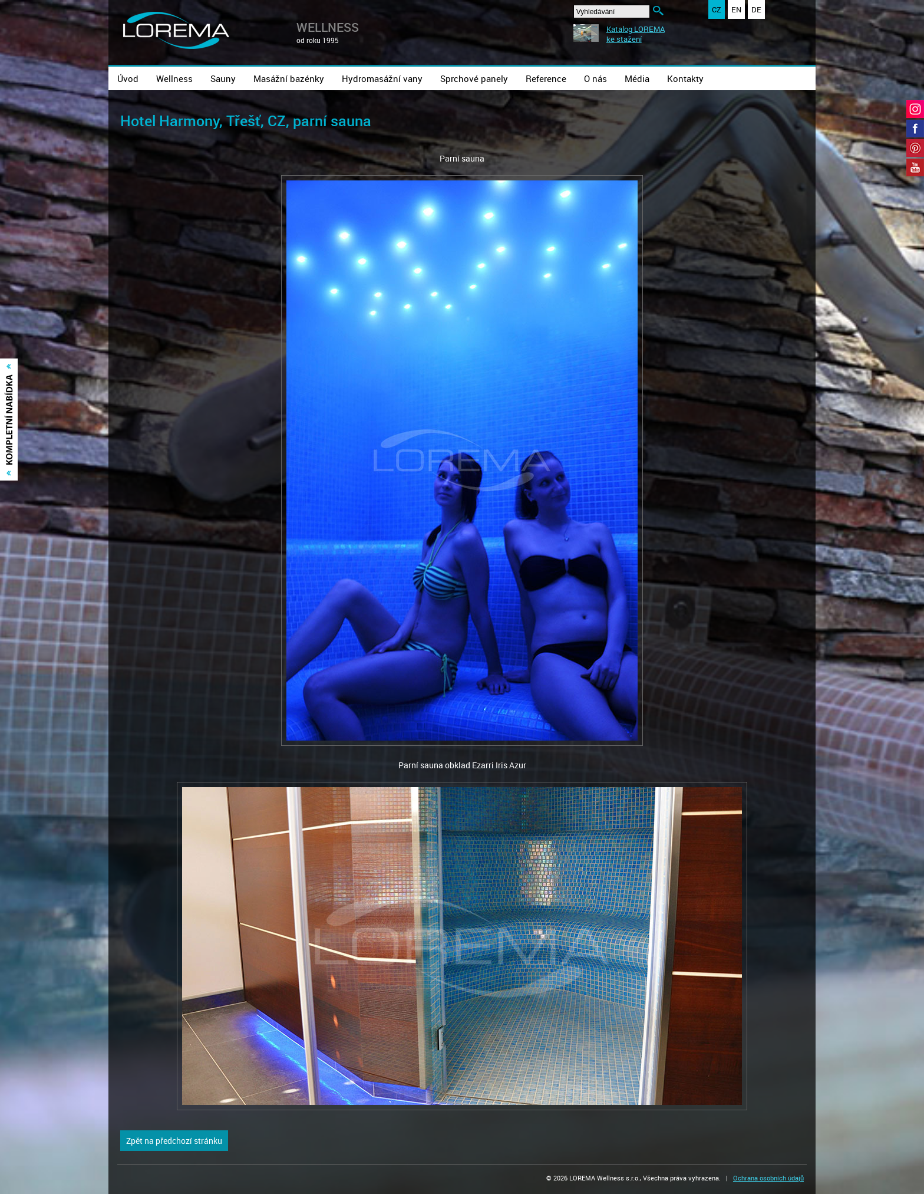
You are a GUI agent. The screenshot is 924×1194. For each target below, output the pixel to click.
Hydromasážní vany (382, 78)
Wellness (174, 78)
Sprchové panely (474, 78)
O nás (595, 78)
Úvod (127, 78)
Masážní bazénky (288, 78)
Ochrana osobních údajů (768, 1177)
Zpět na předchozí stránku (174, 1140)
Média (637, 78)
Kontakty (685, 78)
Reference (546, 78)
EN (736, 9)
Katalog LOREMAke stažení (635, 34)
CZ (716, 9)
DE (756, 9)
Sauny (223, 78)
